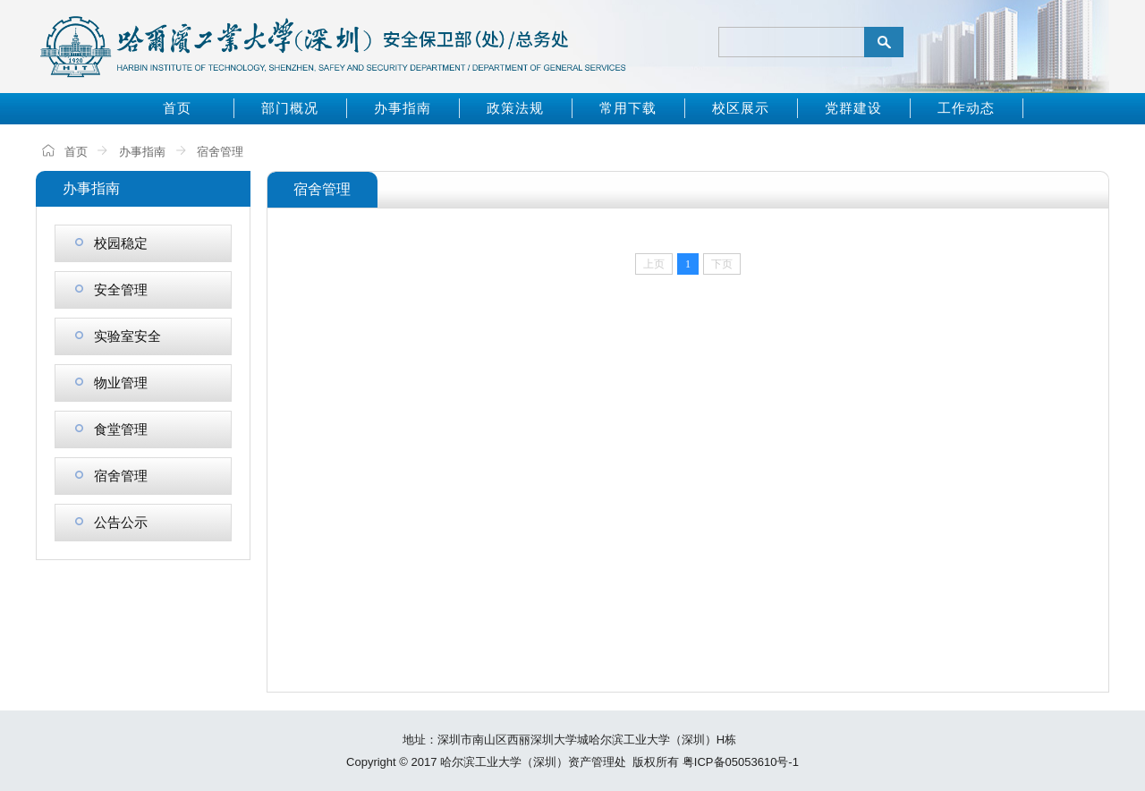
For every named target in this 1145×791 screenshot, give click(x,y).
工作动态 (966, 107)
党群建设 (853, 107)
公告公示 (111, 522)
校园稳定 (111, 243)
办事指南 (402, 107)
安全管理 (111, 289)
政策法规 (515, 107)
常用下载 (628, 107)
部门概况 (289, 107)
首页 (177, 107)
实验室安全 (118, 336)
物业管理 (111, 382)
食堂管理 (111, 429)
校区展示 (740, 107)
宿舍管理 (220, 151)
